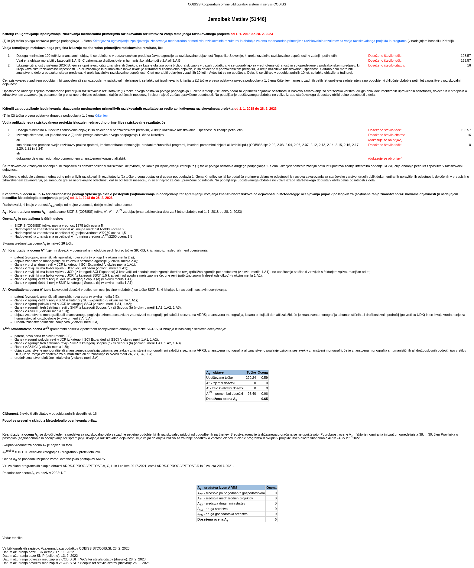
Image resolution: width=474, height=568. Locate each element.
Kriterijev (101, 115)
